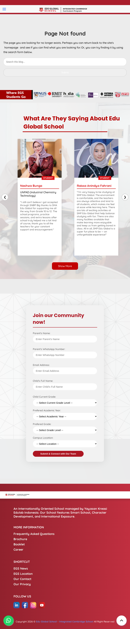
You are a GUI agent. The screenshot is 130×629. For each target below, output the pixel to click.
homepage (11, 47)
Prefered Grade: (42, 424)
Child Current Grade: (44, 396)
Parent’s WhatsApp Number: (49, 349)
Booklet (19, 544)
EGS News (21, 568)
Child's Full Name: (43, 380)
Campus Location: (43, 437)
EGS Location (23, 574)
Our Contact (22, 579)
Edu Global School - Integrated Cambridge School (64, 621)
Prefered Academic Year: (47, 410)
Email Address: (41, 365)
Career (18, 549)
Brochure (20, 539)
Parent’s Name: (41, 333)
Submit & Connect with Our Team (58, 453)
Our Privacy (22, 584)
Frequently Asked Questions (34, 534)
